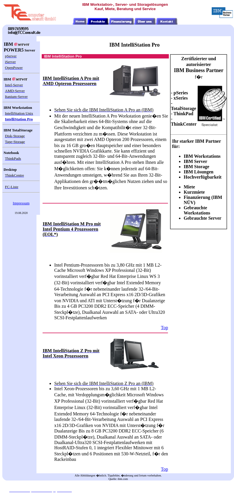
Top (164, 327)
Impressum (21, 203)
